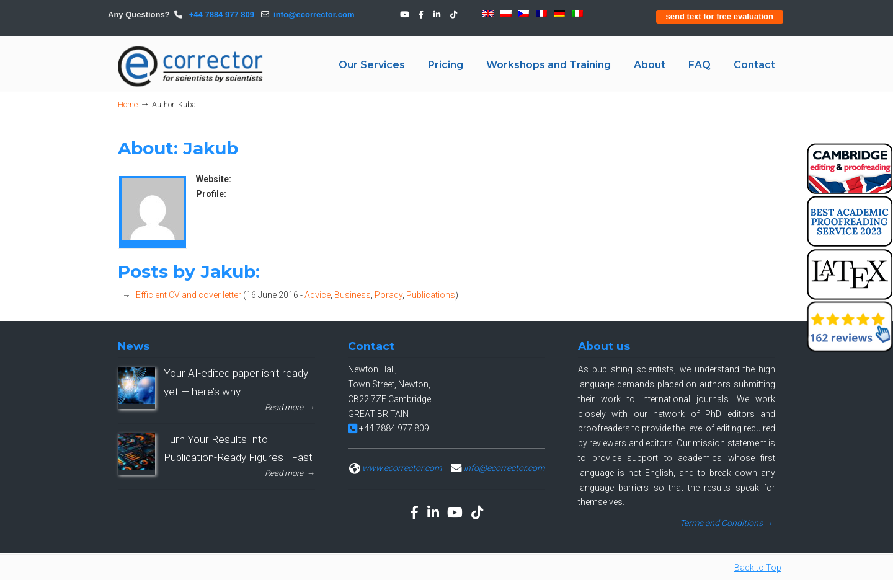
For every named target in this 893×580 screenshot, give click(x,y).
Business (352, 295)
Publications (430, 295)
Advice (317, 295)
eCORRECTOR (191, 66)
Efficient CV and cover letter (188, 295)
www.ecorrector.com (402, 468)
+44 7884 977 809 (220, 14)
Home (128, 104)
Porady (388, 295)
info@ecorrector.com (313, 14)
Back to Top (757, 568)
